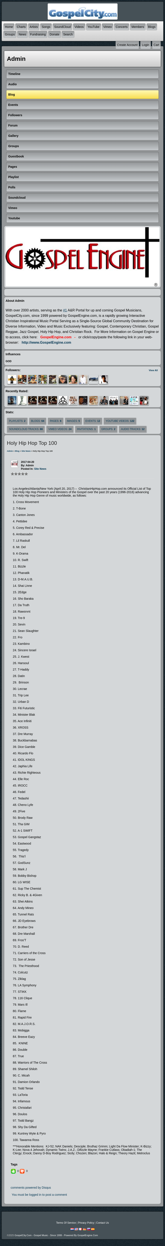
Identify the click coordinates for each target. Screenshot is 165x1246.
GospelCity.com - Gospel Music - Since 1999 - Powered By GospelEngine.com (56, 1235)
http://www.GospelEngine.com (46, 342)
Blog (17, 451)
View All (153, 370)
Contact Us (102, 1222)
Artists (34, 27)
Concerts (122, 27)
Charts (21, 27)
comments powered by (31, 1187)
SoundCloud (62, 27)
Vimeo (107, 27)
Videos (79, 27)
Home (9, 27)
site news (26, 451)
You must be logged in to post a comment (39, 1194)
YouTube (93, 27)
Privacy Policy (86, 1222)
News (22, 34)
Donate (54, 34)
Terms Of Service (66, 1222)
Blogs (152, 27)
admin (10, 451)
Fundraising (38, 34)
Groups (10, 34)
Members (137, 27)
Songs (46, 27)
